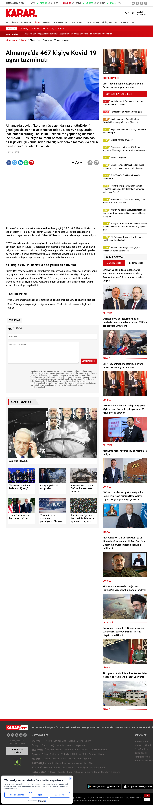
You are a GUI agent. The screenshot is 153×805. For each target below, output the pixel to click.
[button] (72, 162)
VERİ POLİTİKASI (122, 727)
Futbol (45, 754)
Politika (48, 740)
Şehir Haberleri (142, 756)
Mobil (50, 763)
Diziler (47, 758)
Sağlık (64, 758)
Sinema (70, 767)
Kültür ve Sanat (92, 772)
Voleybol (66, 754)
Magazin (55, 758)
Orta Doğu (24, 28)
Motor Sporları (89, 754)
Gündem (55, 767)
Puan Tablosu (141, 749)
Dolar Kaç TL (140, 752)
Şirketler (102, 749)
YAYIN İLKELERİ (69, 727)
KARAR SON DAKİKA (16, 751)
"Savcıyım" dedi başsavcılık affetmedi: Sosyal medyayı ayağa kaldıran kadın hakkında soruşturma (67, 34)
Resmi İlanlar (121, 22)
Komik (78, 767)
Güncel (15, 22)
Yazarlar (26, 22)
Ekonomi (47, 22)
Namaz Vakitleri (142, 745)
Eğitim (87, 740)
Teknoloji (38, 763)
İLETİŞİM (49, 727)
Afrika (61, 28)
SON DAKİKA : (13, 34)
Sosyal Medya (71, 763)
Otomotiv (68, 749)
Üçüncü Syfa (60, 740)
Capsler (62, 772)
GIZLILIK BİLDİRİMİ (105, 727)
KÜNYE (57, 727)
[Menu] (132, 22)
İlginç (85, 767)
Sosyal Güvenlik (89, 749)
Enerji (77, 749)
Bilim (91, 763)
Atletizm (76, 754)
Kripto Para (60, 22)
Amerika (35, 28)
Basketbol (55, 754)
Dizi (63, 767)
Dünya (37, 22)
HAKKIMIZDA (38, 727)
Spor (72, 22)
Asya (53, 28)
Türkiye (71, 740)
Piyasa (50, 749)
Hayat (80, 22)
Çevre (80, 740)
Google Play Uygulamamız (106, 786)
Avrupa (45, 28)
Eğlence (87, 758)
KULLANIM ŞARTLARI (86, 727)
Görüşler (106, 22)
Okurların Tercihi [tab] (114, 263)
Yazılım (83, 763)
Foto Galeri (39, 772)
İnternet (58, 763)
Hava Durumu (141, 741)
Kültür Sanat (75, 758)
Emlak (58, 749)
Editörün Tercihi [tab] (136, 263)
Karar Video (92, 22)
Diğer (101, 754)
